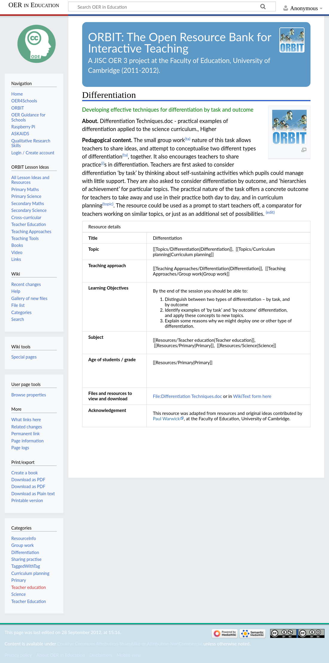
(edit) (270, 212)
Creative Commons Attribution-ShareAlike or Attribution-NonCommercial (129, 643)
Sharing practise (26, 559)
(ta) (188, 138)
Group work (22, 545)
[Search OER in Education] (172, 6)
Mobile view (129, 655)
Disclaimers (100, 655)
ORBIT (104, 37)
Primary (18, 580)
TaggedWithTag (25, 566)
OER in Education (33, 5)
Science (18, 594)
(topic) (108, 203)
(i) (102, 163)
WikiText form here (252, 396)
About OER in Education (60, 655)
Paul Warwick (166, 418)
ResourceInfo (23, 538)
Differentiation (25, 552)
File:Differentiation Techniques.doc (187, 396)
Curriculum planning (30, 573)
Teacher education (28, 587)
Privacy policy (18, 655)
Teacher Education (28, 601)
